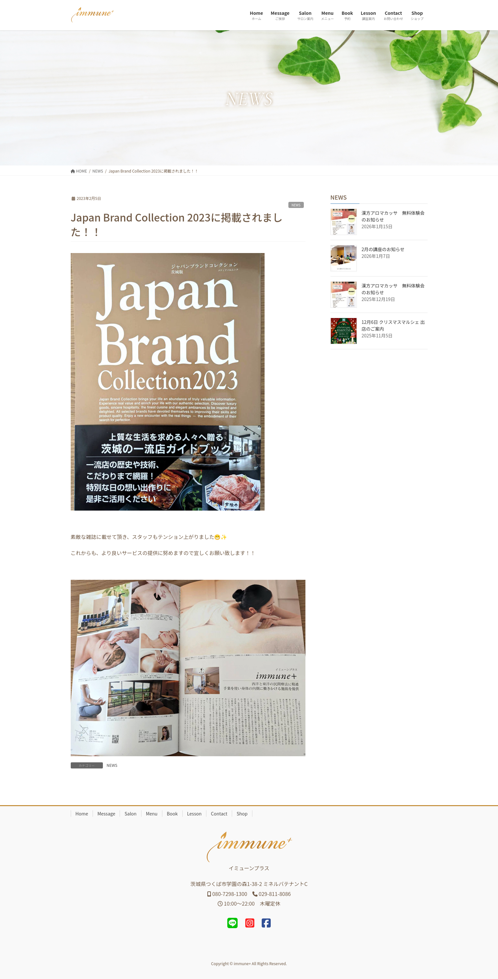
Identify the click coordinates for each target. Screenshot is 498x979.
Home (82, 813)
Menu (152, 813)
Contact (219, 813)
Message (106, 813)
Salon (130, 813)
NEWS (296, 204)
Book (172, 813)
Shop (242, 813)
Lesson (194, 813)
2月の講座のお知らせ (383, 249)
